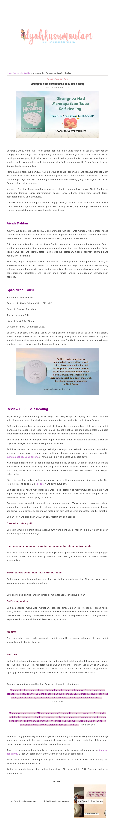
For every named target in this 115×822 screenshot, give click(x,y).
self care (40, 484)
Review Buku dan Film (22, 73)
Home (9, 73)
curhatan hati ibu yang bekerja (23, 457)
